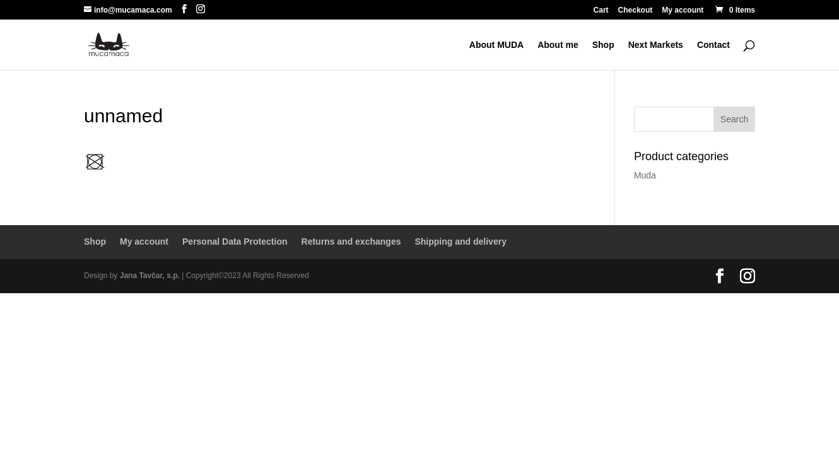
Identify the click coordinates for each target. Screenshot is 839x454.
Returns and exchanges (351, 241)
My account (682, 10)
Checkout (635, 10)
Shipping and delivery (460, 241)
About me (557, 45)
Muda (645, 175)
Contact (713, 45)
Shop (603, 45)
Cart (601, 10)
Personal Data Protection (235, 241)
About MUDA (496, 45)
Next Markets (655, 45)
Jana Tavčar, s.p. (150, 275)
